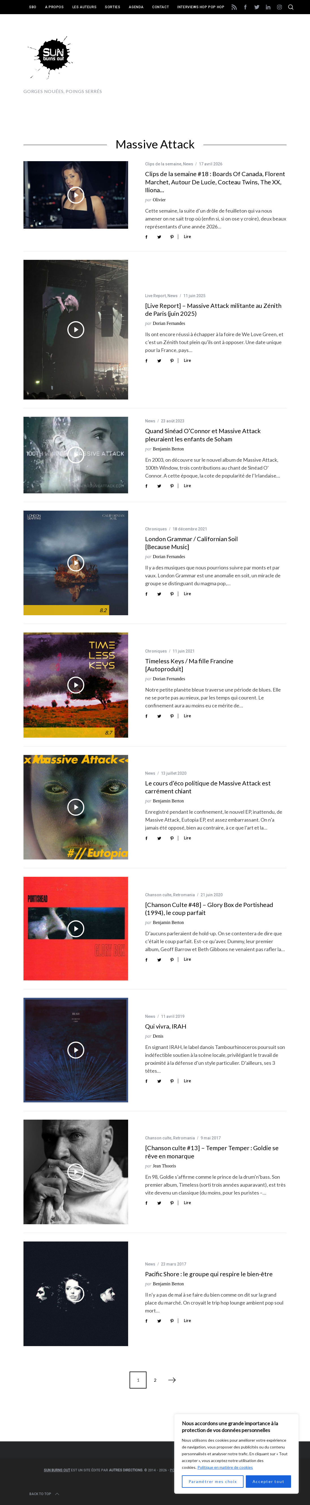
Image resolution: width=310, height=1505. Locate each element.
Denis (158, 1036)
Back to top (44, 1494)
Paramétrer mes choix (213, 1481)
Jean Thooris (164, 1165)
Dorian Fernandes (169, 323)
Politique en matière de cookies (225, 1467)
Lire (187, 236)
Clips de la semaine (163, 164)
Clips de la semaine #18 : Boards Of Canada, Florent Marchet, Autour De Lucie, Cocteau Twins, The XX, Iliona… (215, 181)
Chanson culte (158, 895)
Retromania (184, 895)
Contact (160, 7)
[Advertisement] (220, 62)
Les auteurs (84, 7)
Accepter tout (269, 1481)
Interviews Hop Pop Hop (200, 7)
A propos (54, 7)
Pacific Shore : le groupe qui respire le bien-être (209, 1274)
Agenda (136, 7)
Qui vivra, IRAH (165, 1026)
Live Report (155, 295)
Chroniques (156, 529)
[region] (236, 1454)
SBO (32, 7)
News (188, 164)
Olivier (159, 199)
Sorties (112, 7)
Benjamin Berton (168, 448)
